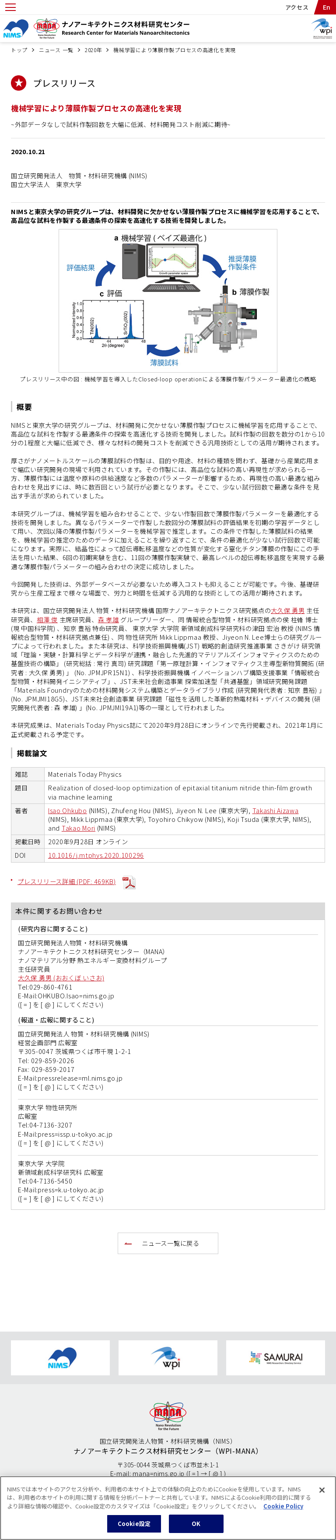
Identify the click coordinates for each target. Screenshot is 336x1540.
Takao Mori (78, 827)
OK (196, 1528)
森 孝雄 (108, 619)
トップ (19, 49)
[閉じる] (322, 1494)
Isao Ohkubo (67, 810)
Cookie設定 (134, 1528)
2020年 (93, 49)
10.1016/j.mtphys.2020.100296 (96, 855)
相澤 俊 (47, 619)
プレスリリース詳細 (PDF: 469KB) (67, 881)
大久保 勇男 (287, 610)
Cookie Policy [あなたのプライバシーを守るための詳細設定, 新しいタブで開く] (283, 1510)
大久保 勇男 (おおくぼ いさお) (61, 977)
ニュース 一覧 (56, 49)
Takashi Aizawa (275, 810)
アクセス (297, 7)
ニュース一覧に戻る (170, 1243)
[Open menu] (10, 7)
